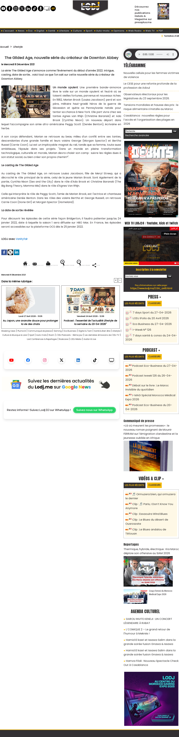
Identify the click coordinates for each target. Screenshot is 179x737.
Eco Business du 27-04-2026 (150, 319)
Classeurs (159, 299)
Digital (39, 30)
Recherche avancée (135, 124)
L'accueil (7, 30)
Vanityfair (22, 239)
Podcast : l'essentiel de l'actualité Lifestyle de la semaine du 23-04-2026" (90, 333)
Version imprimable (63, 265)
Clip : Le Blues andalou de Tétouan (153, 513)
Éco (29, 30)
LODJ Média (59, 354)
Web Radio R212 (156, 718)
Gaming (75, 342)
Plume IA (29, 342)
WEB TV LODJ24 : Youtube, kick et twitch (151, 214)
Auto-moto (102, 30)
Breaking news (12, 342)
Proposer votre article (67, 717)
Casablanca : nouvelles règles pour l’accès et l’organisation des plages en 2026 (149, 111)
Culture (76, 30)
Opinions (117, 30)
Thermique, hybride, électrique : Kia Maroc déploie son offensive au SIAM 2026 (148, 530)
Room (106, 346)
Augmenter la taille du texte (101, 265)
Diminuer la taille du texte (53, 276)
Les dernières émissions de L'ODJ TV (55, 350)
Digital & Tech (109, 342)
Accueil (5, 47)
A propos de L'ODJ (23, 717)
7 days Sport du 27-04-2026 (150, 308)
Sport (88, 30)
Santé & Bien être (15, 346)
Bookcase (44, 354)
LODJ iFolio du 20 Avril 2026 (148, 313)
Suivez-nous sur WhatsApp (94, 425)
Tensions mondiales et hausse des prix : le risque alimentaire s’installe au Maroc (151, 102)
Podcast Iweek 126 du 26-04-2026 (152, 369)
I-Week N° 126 (141, 324)
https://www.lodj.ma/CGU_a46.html (151, 283)
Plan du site (81, 732)
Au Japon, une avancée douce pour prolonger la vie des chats (30, 333)
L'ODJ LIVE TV (111, 717)
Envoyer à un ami (32, 265)
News (20, 30)
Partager (82, 276)
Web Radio (134, 30)
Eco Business (90, 342)
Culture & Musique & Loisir (57, 346)
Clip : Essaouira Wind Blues (148, 498)
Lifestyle (63, 30)
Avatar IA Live (78, 354)
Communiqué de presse (52, 342)
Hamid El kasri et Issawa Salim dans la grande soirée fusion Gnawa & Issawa (150, 616)
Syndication (97, 732)
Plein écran (171, 229)
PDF (159, 30)
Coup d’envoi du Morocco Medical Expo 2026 (160, 570)
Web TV (149, 30)
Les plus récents (136, 299)
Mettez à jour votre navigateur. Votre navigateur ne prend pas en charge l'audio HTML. (156, 54)
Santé (50, 30)
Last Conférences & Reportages (100, 350)
